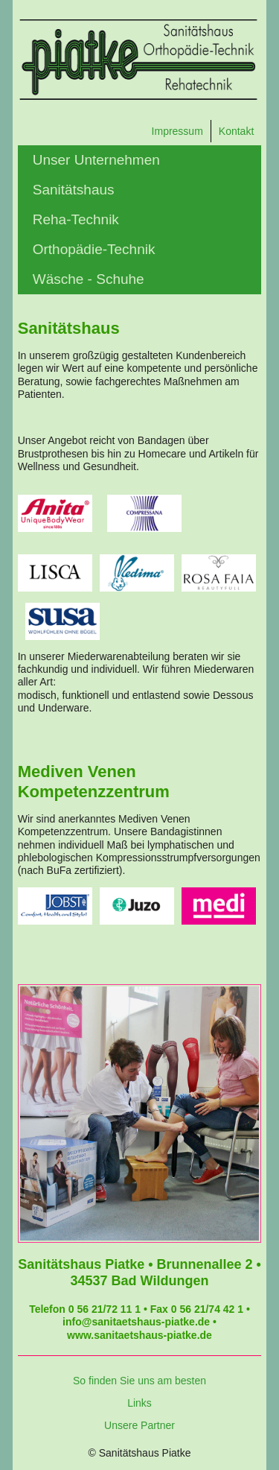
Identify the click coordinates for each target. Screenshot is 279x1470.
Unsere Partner (139, 1425)
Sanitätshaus (74, 189)
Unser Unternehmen (96, 160)
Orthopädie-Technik (94, 249)
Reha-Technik (76, 219)
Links (139, 1403)
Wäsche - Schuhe (88, 279)
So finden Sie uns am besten (139, 1381)
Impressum (177, 131)
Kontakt (236, 131)
